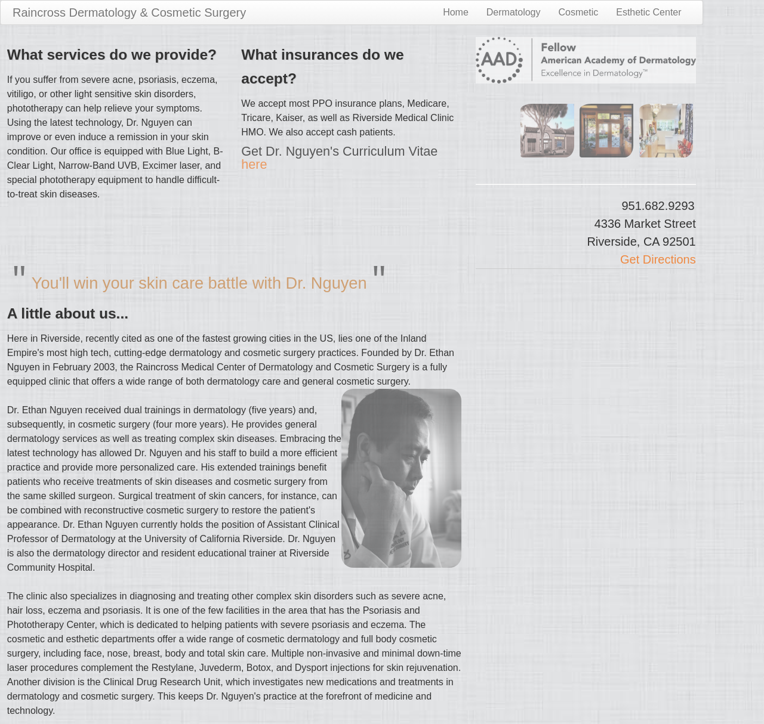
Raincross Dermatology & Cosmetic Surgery (129, 12)
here (254, 164)
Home (456, 12)
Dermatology (513, 12)
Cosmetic (579, 12)
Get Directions (658, 259)
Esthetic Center (648, 12)
